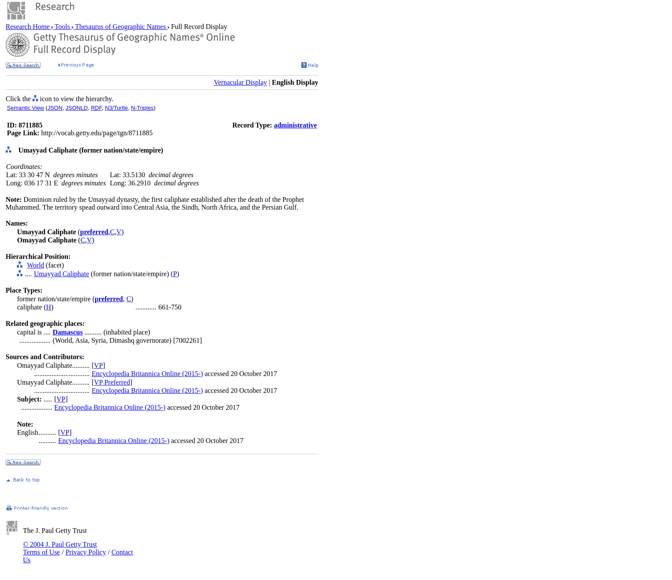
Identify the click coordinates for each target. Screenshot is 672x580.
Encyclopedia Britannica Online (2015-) (147, 373)
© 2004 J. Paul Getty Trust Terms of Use (60, 548)
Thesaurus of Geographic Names (121, 26)
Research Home (28, 26)
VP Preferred (112, 382)
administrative (295, 125)
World (35, 265)
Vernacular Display (240, 82)
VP (98, 365)
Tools (62, 26)
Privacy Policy (85, 552)
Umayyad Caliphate (61, 273)
